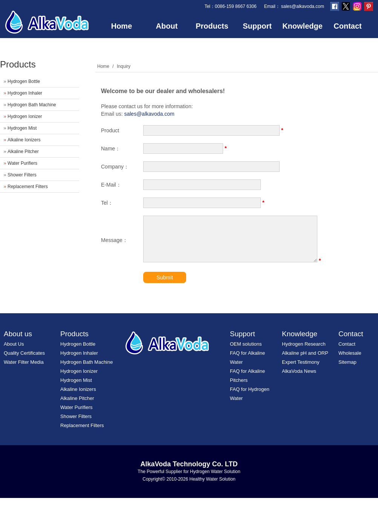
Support (257, 26)
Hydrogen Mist (22, 128)
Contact (347, 26)
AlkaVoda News (299, 380)
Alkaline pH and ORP (305, 362)
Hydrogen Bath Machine (32, 104)
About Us (14, 353)
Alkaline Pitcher (23, 151)
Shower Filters (22, 175)
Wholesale (349, 362)
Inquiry (123, 66)
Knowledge (302, 26)
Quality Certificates (24, 362)
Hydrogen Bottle (24, 81)
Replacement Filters (28, 186)
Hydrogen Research (304, 353)
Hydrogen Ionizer (25, 116)
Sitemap (347, 371)
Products (212, 26)
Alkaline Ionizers (24, 139)
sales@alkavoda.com (302, 6)
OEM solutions (246, 353)
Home (121, 26)
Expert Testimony (300, 371)
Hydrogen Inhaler (25, 93)
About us (18, 343)
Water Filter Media (24, 371)
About (167, 26)
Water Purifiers (22, 163)
